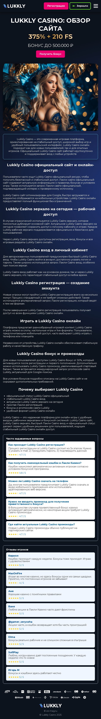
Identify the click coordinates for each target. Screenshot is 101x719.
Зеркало (80, 5)
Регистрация (56, 5)
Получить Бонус (50, 54)
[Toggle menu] (96, 6)
